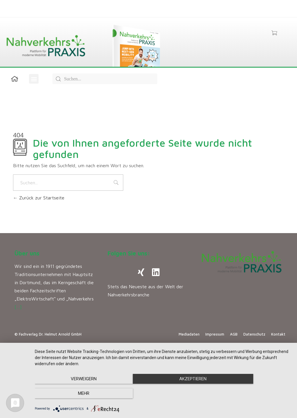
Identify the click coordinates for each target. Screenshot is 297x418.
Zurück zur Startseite (38, 197)
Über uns (27, 253)
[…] (18, 306)
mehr (252, 393)
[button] (34, 79)
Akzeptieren (163, 393)
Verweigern (73, 393)
